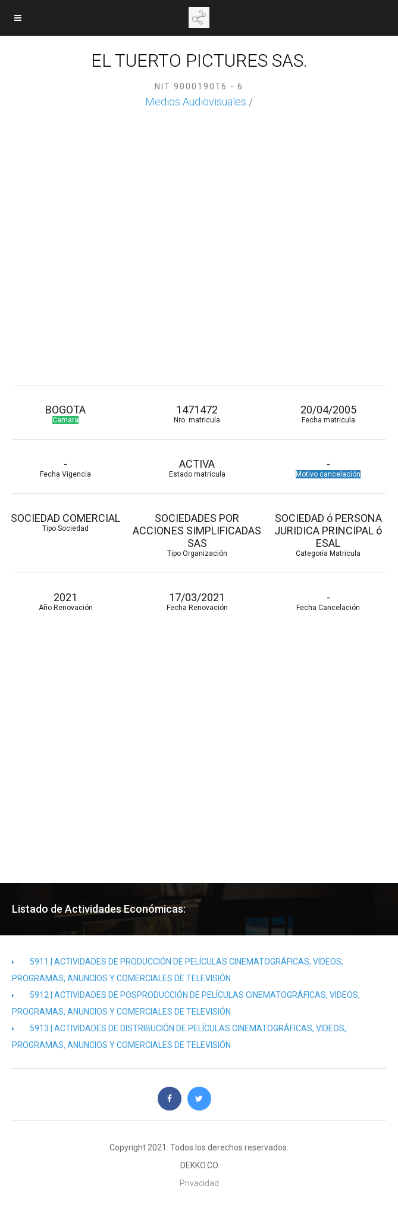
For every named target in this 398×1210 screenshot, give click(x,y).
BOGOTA (65, 413)
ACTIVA (197, 468)
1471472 (197, 413)
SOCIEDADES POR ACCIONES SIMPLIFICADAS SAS (197, 535)
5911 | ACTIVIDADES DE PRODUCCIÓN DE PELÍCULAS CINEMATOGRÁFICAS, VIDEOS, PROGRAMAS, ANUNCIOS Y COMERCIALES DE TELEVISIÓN (177, 970)
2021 (65, 601)
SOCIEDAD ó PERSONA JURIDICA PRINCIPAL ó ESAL (328, 535)
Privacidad (199, 1183)
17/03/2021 (197, 601)
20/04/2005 (328, 413)
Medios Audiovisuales (195, 101)
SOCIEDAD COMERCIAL (65, 522)
